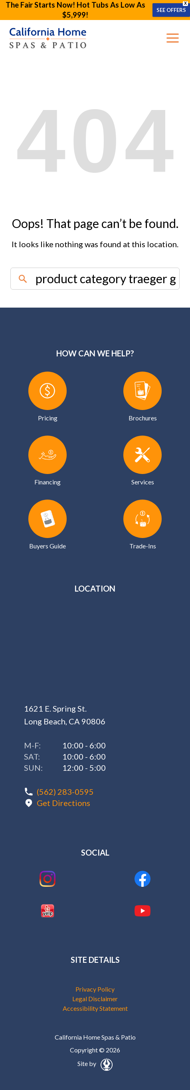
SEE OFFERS (171, 10)
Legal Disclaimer (95, 998)
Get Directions (63, 803)
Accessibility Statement (95, 1008)
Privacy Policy (95, 989)
